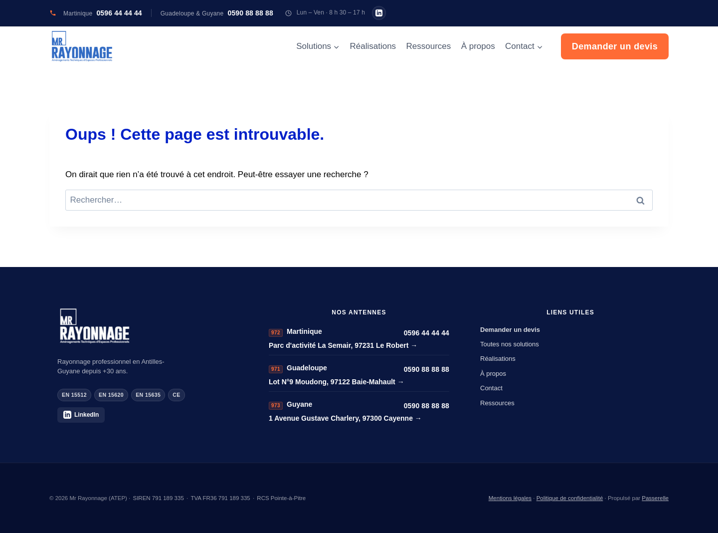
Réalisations (373, 46)
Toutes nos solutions (509, 344)
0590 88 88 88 (426, 369)
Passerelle (655, 498)
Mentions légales (510, 498)
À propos (478, 46)
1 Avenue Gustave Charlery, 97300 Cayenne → (345, 418)
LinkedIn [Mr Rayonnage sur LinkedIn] (81, 415)
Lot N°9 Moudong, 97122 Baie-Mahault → (336, 382)
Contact (491, 388)
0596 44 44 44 (426, 333)
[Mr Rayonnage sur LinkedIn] (379, 13)
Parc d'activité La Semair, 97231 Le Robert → (343, 345)
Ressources (428, 46)
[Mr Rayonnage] (147, 326)
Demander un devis (615, 46)
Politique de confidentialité (570, 498)
